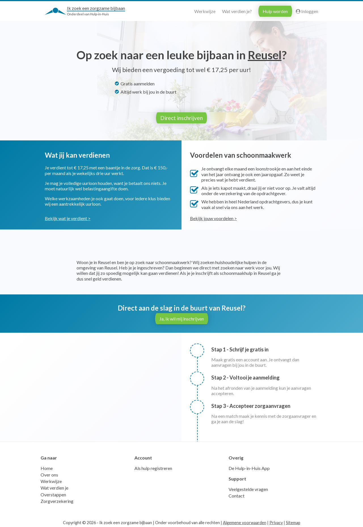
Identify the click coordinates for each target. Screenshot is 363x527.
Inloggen (307, 11)
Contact (236, 494)
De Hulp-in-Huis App (249, 467)
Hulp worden (275, 11)
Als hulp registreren (153, 467)
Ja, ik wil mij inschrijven (181, 317)
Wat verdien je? (237, 11)
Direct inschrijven (181, 118)
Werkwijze (205, 11)
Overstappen (53, 493)
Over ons (49, 473)
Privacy (276, 521)
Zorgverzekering (57, 500)
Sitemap (293, 521)
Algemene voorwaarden (244, 521)
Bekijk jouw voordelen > (213, 217)
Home (47, 467)
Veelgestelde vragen (248, 488)
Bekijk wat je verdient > (67, 217)
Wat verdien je (54, 486)
